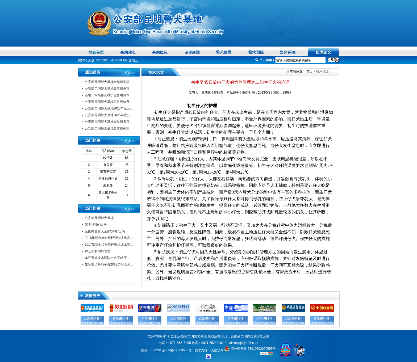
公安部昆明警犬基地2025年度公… (109, 108)
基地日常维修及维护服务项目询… (109, 95)
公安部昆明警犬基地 (99, 218)
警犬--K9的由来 (96, 224)
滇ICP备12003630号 (176, 350)
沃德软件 (217, 350)
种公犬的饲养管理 (97, 251)
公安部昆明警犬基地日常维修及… (109, 102)
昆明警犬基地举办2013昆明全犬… (109, 264)
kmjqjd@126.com (245, 343)
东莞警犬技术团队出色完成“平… (108, 258)
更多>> (130, 73)
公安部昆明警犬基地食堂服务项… (109, 82)
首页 (309, 71)
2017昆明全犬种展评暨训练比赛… (109, 244)
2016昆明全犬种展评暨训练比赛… (109, 238)
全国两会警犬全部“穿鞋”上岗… (106, 231)
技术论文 (322, 71)
